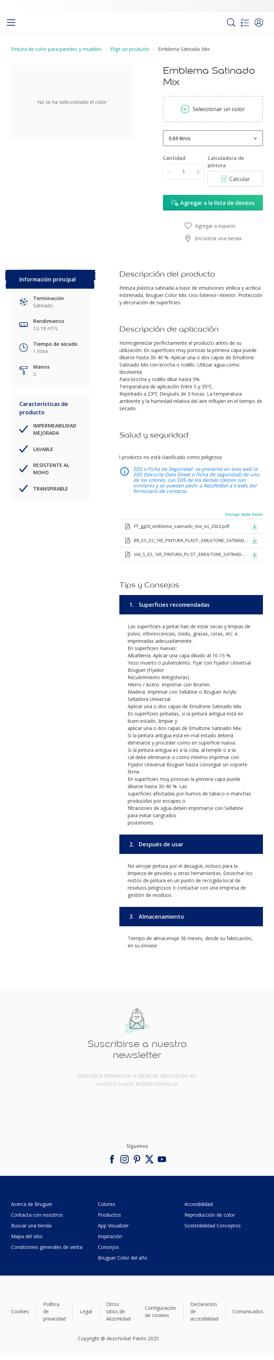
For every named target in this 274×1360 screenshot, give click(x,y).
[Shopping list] (245, 22)
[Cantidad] (183, 171)
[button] (259, 22)
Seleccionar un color (213, 109)
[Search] (231, 22)
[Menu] (11, 22)
